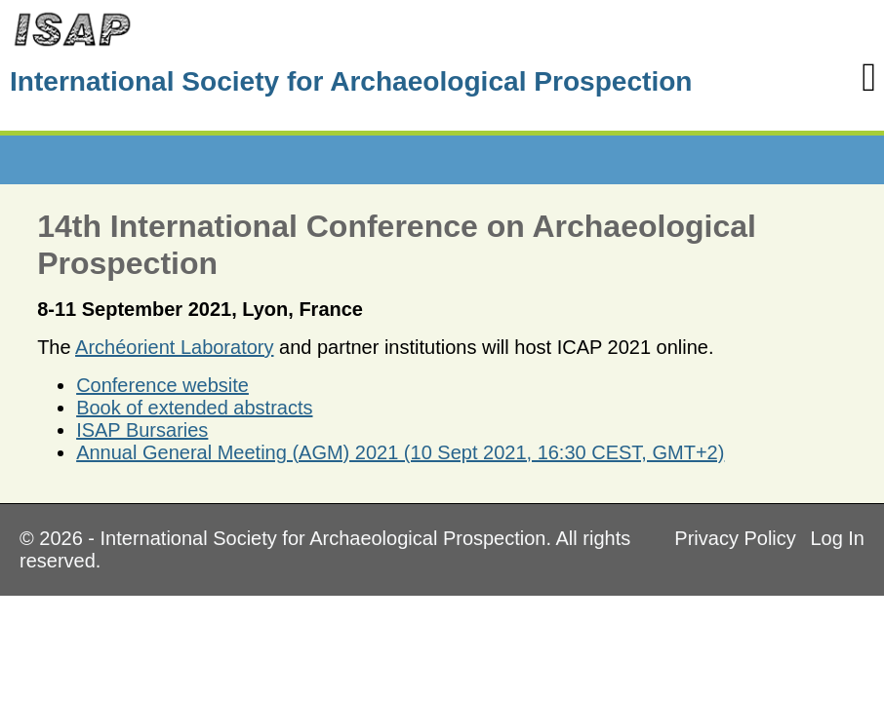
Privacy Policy (734, 538)
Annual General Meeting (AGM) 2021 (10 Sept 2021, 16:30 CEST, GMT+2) (400, 452)
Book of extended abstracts (194, 407)
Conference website (162, 385)
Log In (837, 538)
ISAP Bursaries (142, 430)
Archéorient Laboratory (174, 347)
